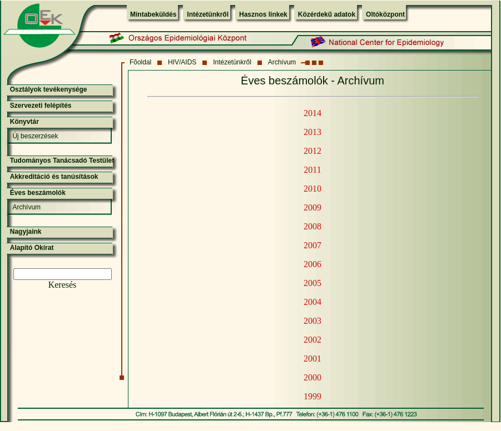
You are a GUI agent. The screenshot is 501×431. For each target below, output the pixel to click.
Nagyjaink (26, 231)
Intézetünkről (208, 14)
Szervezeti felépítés (41, 105)
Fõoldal (140, 62)
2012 (312, 151)
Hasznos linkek (263, 14)
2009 (312, 207)
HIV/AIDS (182, 62)
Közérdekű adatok (326, 14)
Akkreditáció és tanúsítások (54, 177)
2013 (312, 132)
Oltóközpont (385, 14)
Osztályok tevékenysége (48, 89)
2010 (312, 188)
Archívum (282, 62)
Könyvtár (24, 122)
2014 (312, 113)
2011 (312, 169)
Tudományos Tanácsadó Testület (62, 160)
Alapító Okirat (32, 248)
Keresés (62, 284)
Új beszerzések (35, 136)
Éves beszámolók (38, 193)
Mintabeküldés (153, 14)
